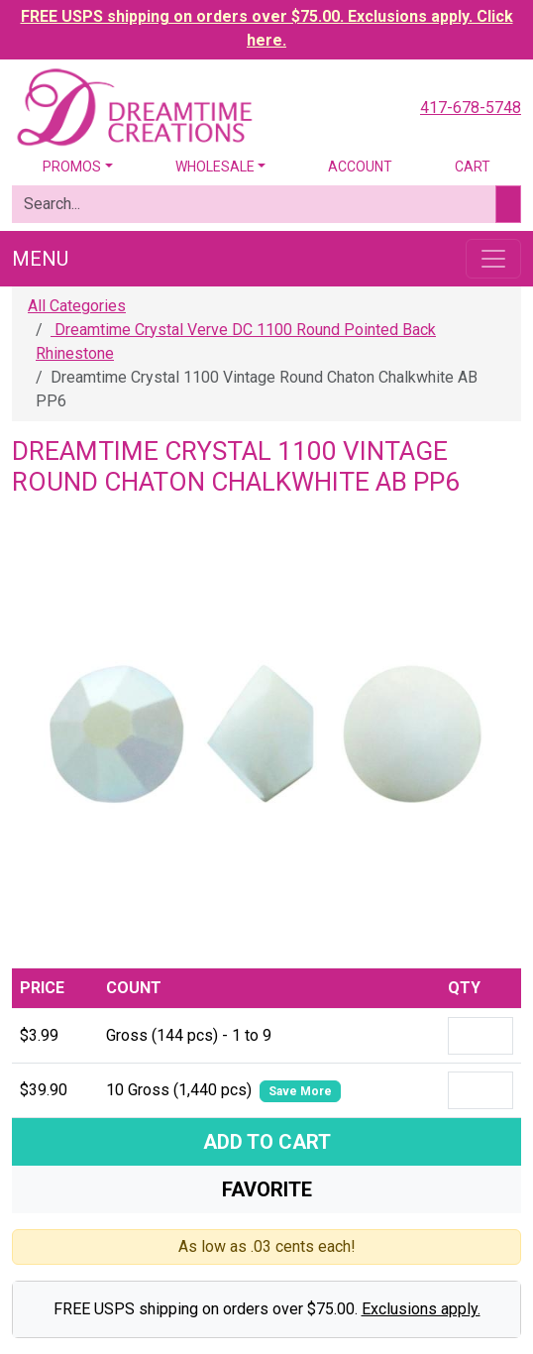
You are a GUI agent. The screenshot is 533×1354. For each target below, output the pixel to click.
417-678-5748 (470, 107)
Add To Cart (267, 1142)
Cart (472, 166)
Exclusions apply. (421, 1308)
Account (360, 166)
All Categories (77, 305)
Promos (72, 166)
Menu (40, 259)
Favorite (267, 1189)
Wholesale (215, 166)
